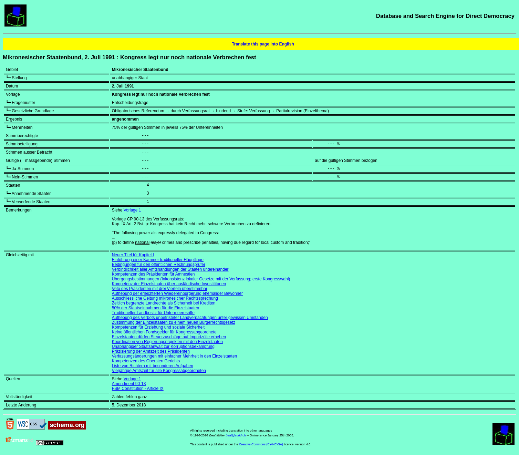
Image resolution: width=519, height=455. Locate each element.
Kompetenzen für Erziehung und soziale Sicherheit (158, 327)
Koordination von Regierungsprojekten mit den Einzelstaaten (167, 341)
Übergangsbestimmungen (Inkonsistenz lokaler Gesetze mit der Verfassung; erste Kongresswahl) (201, 279)
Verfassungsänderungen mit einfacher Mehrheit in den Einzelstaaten (174, 356)
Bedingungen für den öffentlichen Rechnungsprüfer (158, 264)
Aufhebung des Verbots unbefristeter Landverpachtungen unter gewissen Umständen (190, 317)
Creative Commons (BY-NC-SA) (261, 444)
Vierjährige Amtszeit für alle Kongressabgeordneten (159, 370)
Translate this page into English (263, 44)
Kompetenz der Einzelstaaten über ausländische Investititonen (169, 283)
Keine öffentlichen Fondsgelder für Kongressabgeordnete (164, 332)
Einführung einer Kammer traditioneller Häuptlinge (158, 259)
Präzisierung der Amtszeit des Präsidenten (151, 351)
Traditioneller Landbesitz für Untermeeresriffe (153, 312)
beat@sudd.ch (236, 435)
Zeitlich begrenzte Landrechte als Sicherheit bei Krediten (164, 303)
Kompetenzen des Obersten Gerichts (146, 361)
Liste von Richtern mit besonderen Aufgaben (152, 365)
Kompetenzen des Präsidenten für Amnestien (153, 274)
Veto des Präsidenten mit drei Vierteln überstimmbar (159, 288)
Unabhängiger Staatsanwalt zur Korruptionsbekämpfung (163, 346)
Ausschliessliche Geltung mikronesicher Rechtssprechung (165, 298)
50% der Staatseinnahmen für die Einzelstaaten (155, 308)
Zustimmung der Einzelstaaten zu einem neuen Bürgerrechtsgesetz (173, 322)
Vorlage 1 (132, 210)
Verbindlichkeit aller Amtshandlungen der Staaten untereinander (170, 269)
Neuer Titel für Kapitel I (133, 254)
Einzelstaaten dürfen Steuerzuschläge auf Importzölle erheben (169, 336)
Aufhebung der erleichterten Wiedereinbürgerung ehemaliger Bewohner (177, 293)
